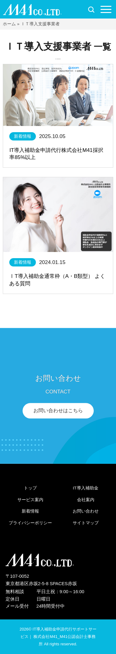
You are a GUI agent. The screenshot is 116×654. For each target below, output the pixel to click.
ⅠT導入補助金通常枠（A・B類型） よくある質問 (57, 280)
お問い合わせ (86, 511)
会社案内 (85, 499)
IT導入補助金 (85, 488)
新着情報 (22, 136)
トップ (30, 488)
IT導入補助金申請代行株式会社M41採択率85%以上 (56, 154)
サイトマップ (86, 523)
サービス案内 (30, 499)
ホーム (9, 24)
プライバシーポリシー (30, 523)
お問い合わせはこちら (58, 410)
